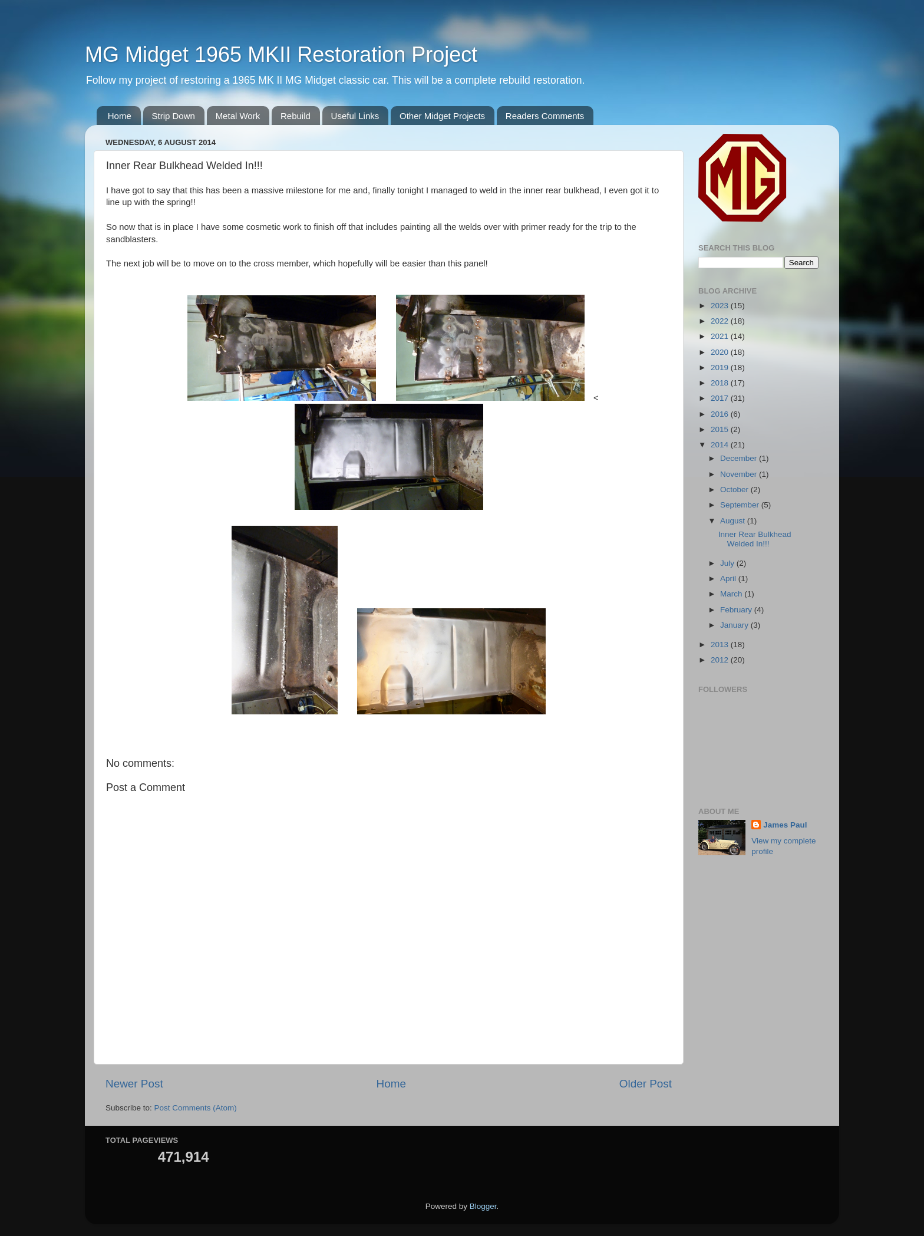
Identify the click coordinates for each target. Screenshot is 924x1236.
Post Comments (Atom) (195, 1107)
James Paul (785, 824)
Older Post (645, 1083)
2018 (721, 382)
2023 (721, 305)
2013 (721, 644)
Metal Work (238, 116)
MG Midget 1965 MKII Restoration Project (281, 54)
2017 (721, 398)
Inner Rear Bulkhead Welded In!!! (754, 539)
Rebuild (295, 116)
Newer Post (134, 1083)
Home (119, 116)
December (739, 458)
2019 (721, 367)
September (740, 504)
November (739, 474)
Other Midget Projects (442, 116)
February (737, 609)
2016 (721, 414)
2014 (721, 444)
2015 (721, 429)
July (728, 563)
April (729, 578)
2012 (721, 659)
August (733, 520)
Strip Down (173, 116)
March (732, 593)
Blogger (483, 1206)
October (735, 489)
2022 (721, 321)
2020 (721, 352)
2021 (721, 336)
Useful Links (355, 116)
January (735, 625)
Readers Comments (545, 116)
